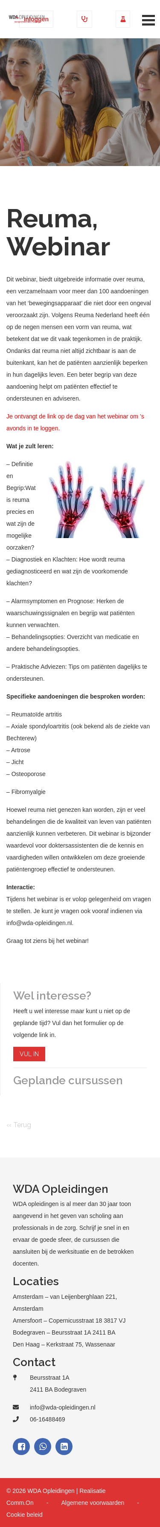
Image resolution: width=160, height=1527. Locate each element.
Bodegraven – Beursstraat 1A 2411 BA (64, 1332)
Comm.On (20, 1502)
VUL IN (29, 1054)
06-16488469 (47, 1419)
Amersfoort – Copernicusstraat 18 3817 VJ (69, 1320)
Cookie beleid (24, 1514)
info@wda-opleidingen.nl (63, 1407)
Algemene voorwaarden (92, 1502)
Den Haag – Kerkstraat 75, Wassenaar (64, 1344)
